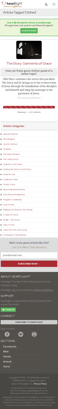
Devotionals (9, 346)
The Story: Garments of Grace (29, 63)
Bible (6, 351)
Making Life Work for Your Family (18, 210)
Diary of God (8, 225)
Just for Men (8, 205)
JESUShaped (9, 139)
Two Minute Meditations (14, 194)
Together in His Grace (12, 164)
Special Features (10, 134)
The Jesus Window (11, 154)
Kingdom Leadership (12, 200)
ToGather (7, 149)
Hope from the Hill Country (15, 230)
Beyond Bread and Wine (14, 189)
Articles (7, 356)
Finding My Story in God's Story (17, 169)
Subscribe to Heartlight (29, 322)
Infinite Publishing (43, 290)
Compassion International (14, 235)
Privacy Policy (40, 383)
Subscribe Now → (29, 263)
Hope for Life (9, 174)
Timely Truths (9, 184)
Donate (8, 310)
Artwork (7, 361)
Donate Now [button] (29, 31)
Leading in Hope (10, 179)
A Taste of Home (10, 215)
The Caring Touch (11, 159)
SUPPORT (7, 296)
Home (6, 366)
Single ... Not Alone (11, 220)
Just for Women (10, 144)
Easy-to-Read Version (31, 390)
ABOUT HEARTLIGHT (16, 276)
